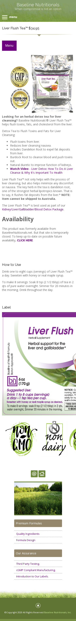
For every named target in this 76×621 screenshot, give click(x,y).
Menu (9, 45)
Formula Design (25, 540)
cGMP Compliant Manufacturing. (36, 570)
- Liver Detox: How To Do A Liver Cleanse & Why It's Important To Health (41, 171)
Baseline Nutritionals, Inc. (58, 612)
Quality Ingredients (28, 534)
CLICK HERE (25, 240)
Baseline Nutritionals (38, 4)
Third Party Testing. (28, 564)
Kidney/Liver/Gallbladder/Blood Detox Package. (33, 209)
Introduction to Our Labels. (32, 576)
